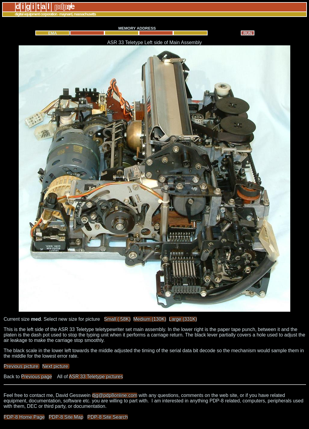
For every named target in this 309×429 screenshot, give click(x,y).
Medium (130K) (149, 319)
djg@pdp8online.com (115, 395)
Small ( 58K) (117, 319)
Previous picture (22, 366)
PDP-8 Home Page (24, 417)
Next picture (55, 366)
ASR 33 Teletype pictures (96, 376)
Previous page (36, 376)
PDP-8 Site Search (107, 417)
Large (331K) (183, 319)
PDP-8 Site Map (66, 417)
